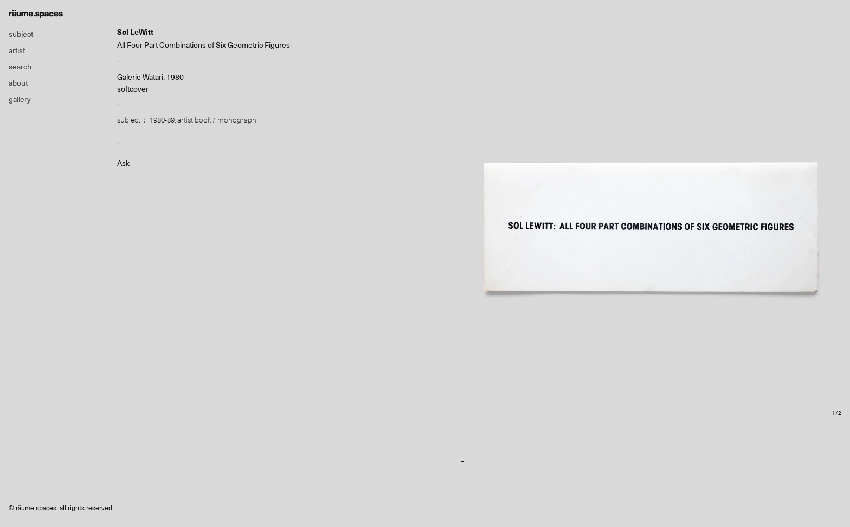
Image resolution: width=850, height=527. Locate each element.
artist (17, 50)
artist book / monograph (216, 120)
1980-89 (162, 120)
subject (21, 34)
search (20, 67)
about (18, 83)
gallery (20, 99)
